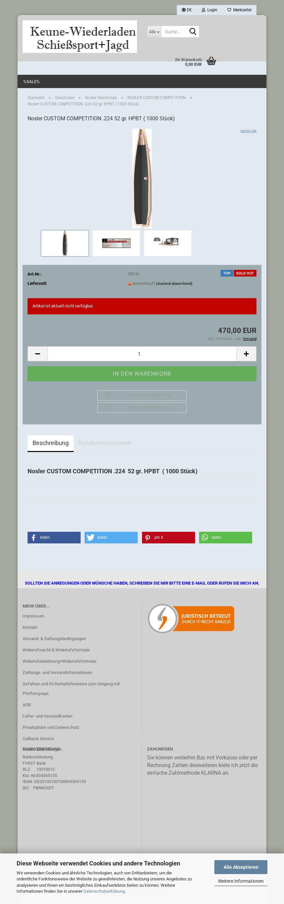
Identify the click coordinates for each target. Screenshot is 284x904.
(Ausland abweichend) (174, 284)
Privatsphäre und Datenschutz (51, 727)
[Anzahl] (142, 353)
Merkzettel (239, 10)
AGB (27, 704)
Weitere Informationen (241, 881)
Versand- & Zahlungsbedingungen (54, 638)
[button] (187, 10)
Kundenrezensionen (105, 442)
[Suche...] (154, 32)
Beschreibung (51, 442)
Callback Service (38, 738)
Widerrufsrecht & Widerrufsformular (56, 649)
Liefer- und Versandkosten (47, 716)
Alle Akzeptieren (241, 867)
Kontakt (30, 627)
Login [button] (209, 10)
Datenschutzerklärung (104, 891)
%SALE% (31, 81)
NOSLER (248, 131)
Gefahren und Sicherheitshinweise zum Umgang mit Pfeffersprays (71, 688)
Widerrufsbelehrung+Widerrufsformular (60, 661)
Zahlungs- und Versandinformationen (57, 672)
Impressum (33, 616)
